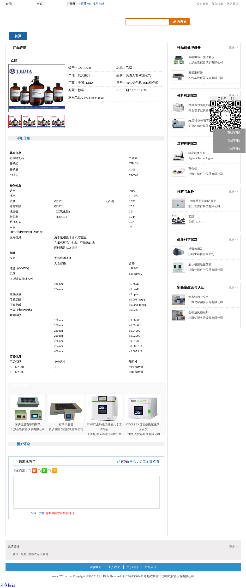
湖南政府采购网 (38, 554)
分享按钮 (7, 585)
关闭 (243, 120)
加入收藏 (217, 4)
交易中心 (147, 36)
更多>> (233, 47)
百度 (23, 554)
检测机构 (200, 36)
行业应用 (120, 36)
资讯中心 (67, 36)
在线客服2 (229, 140)
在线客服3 (229, 148)
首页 (18, 36)
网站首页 (232, 4)
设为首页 (202, 4)
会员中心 (227, 36)
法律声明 (96, 567)
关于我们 (132, 567)
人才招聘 (173, 36)
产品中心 (94, 36)
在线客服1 (229, 132)
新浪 (15, 554)
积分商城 (40, 36)
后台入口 (150, 567)
